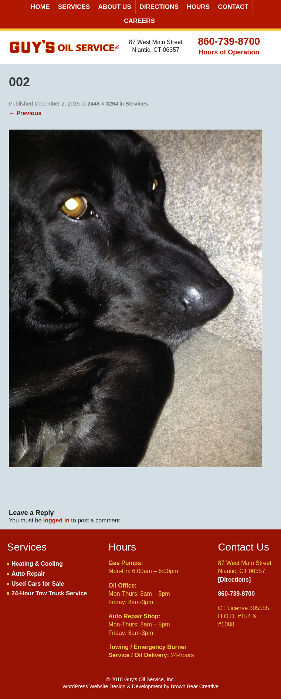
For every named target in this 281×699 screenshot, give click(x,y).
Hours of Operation (229, 52)
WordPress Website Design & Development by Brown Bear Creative (140, 686)
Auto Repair (28, 574)
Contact (233, 6)
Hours (198, 6)
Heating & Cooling (37, 564)
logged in (56, 520)
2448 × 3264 (103, 104)
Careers (139, 20)
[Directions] (234, 579)
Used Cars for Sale (37, 584)
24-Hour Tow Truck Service (49, 593)
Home (40, 6)
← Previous (25, 113)
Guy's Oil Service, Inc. (65, 49)
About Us (114, 6)
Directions (159, 6)
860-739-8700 (229, 41)
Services (74, 6)
